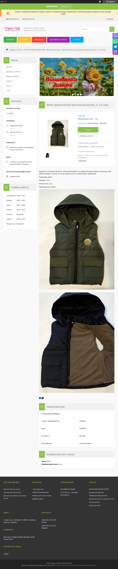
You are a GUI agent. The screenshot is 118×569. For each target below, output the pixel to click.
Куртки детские (94, 505)
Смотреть (65, 6)
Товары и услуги (16, 50)
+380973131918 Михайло (40, 492)
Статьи (8, 86)
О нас (76, 40)
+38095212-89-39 (37, 499)
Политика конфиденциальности (85, 565)
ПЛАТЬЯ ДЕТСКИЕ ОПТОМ (98, 496)
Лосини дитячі (94, 502)
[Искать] (111, 29)
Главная (10, 40)
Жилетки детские (53, 50)
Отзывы (9, 81)
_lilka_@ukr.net (38, 489)
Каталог (24, 40)
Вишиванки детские (96, 492)
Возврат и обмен (12, 76)
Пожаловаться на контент (65, 565)
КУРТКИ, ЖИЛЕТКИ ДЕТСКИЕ (34, 50)
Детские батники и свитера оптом (101, 499)
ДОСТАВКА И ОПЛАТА (68, 489)
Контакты (39, 40)
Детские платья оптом (12, 489)
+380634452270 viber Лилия (41, 496)
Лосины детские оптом (12, 492)
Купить (89, 130)
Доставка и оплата (58, 40)
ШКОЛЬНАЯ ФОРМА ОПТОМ (99, 489)
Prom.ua (69, 563)
